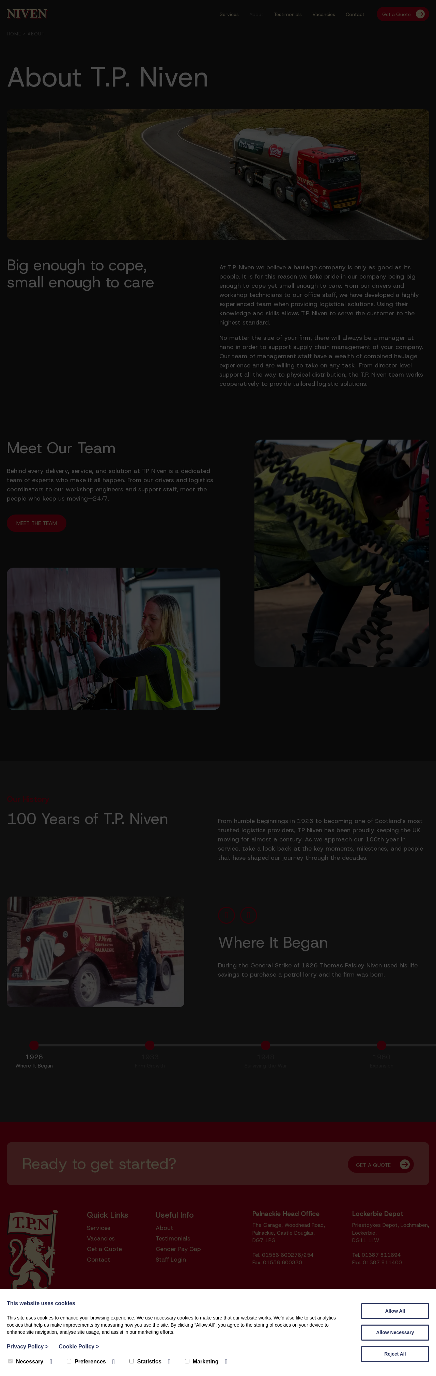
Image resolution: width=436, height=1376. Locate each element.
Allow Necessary (395, 1332)
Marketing (202, 1361)
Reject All (395, 1354)
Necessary (25, 1361)
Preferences (86, 1361)
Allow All (395, 1311)
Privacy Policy (27, 1346)
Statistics (145, 1361)
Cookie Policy (79, 1346)
